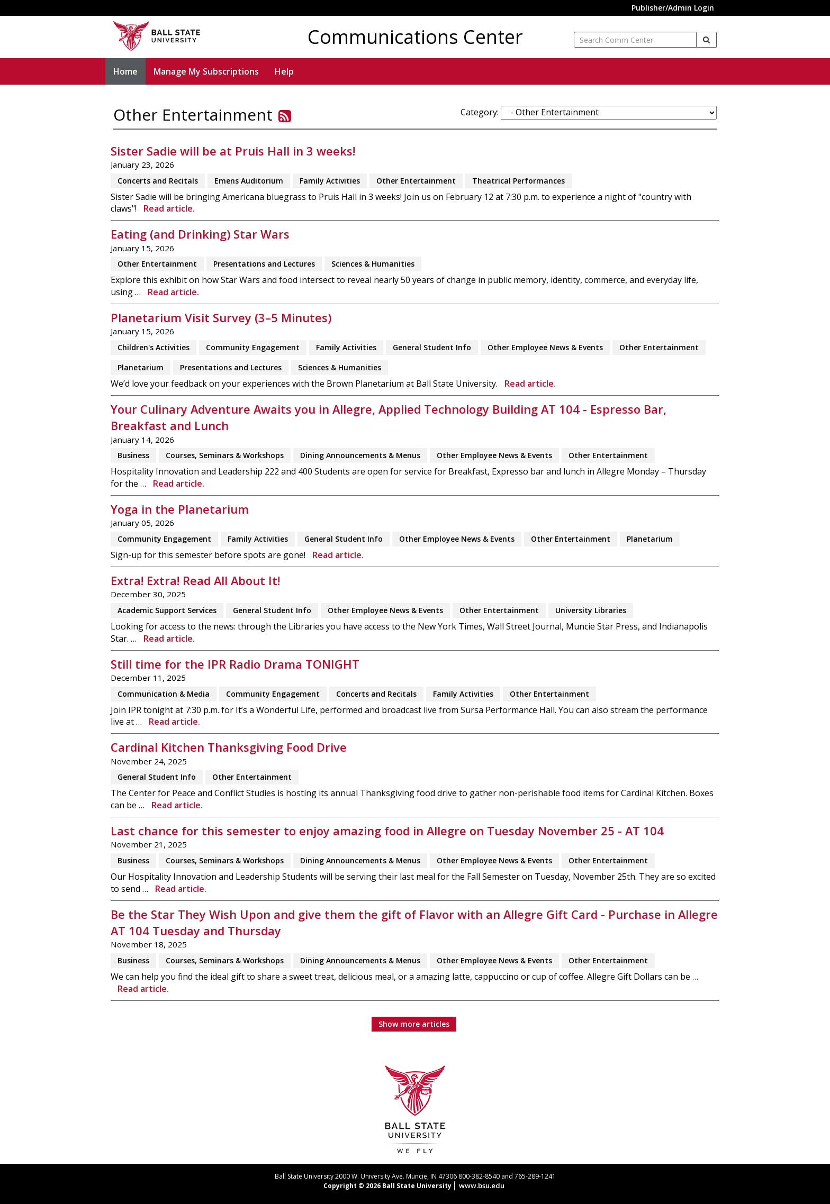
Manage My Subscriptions (206, 71)
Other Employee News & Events (545, 347)
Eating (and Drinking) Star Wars (200, 234)
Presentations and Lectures (264, 264)
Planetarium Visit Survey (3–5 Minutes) (221, 317)
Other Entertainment (416, 181)
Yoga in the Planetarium (180, 509)
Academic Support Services (167, 610)
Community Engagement (253, 347)
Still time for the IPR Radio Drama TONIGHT (235, 664)
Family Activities (330, 181)
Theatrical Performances (518, 181)
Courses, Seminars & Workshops (225, 455)
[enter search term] (635, 40)
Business (133, 455)
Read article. (169, 208)
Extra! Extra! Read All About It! (195, 580)
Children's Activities (154, 347)
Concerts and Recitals (158, 181)
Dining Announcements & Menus (360, 455)
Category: (480, 112)
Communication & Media (164, 694)
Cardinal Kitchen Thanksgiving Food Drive (229, 747)
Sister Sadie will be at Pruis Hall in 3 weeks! (233, 151)
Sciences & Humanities (372, 264)
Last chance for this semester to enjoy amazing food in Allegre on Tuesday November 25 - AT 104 (387, 830)
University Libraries (590, 610)
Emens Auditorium (248, 181)
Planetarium (141, 367)
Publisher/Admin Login (672, 8)
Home (125, 71)
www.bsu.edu (481, 1185)
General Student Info (432, 347)
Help (284, 71)
